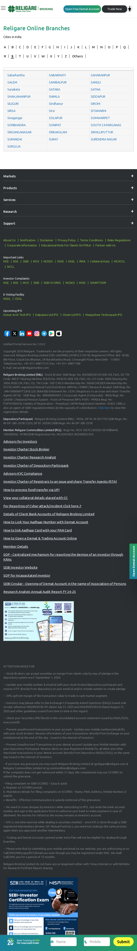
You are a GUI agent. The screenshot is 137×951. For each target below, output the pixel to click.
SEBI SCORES (52, 282)
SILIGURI (13, 103)
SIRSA (11, 111)
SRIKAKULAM (58, 132)
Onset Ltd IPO (72, 314)
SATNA (95, 89)
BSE (15, 261)
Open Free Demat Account (82, 8)
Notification (28, 240)
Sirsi (52, 111)
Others (77, 56)
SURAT (53, 139)
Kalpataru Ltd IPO (46, 314)
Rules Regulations (119, 240)
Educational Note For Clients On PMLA (66, 245)
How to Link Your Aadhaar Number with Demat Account (45, 522)
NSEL (71, 261)
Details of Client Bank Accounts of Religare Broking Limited (48, 514)
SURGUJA (14, 146)
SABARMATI (57, 75)
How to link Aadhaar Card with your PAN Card (37, 530)
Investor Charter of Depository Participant (36, 465)
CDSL (18, 298)
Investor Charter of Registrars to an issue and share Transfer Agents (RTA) (60, 481)
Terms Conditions (91, 240)
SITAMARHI (98, 111)
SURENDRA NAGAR (104, 139)
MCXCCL (119, 261)
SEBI (26, 261)
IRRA (82, 261)
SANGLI (96, 82)
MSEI (60, 261)
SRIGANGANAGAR (19, 132)
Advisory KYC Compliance (22, 473)
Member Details (15, 546)
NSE (6, 261)
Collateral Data (100, 261)
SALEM (12, 82)
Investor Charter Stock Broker (26, 449)
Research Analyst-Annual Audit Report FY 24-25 (39, 592)
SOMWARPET (100, 118)
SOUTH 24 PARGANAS (106, 125)
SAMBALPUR (58, 82)
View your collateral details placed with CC (35, 498)
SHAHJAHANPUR (18, 96)
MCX (36, 261)
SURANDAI (14, 139)
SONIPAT (55, 125)
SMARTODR (98, 282)
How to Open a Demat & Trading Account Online (40, 538)
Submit (123, 941)
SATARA (54, 89)
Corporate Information (22, 245)
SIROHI (95, 103)
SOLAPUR (55, 118)
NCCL (10, 266)
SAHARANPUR (100, 75)
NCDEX (48, 261)
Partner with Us (105, 245)
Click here (104, 407)
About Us (9, 240)
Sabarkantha (16, 75)
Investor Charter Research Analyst (29, 457)
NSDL (7, 298)
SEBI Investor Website (20, 567)
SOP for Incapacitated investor (26, 575)
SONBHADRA (16, 125)
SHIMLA (54, 96)
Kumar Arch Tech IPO (17, 314)
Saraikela (13, 89)
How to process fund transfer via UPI (31, 490)
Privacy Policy (67, 240)
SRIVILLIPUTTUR (102, 132)
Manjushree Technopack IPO (103, 314)
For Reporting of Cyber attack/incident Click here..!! (42, 506)
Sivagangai (14, 118)
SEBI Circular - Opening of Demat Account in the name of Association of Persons (64, 584)
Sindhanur (56, 103)
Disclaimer (46, 240)
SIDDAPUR (98, 96)
